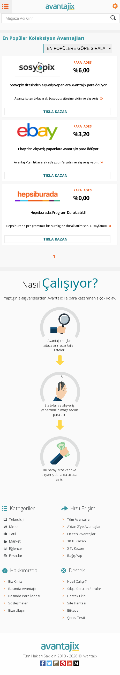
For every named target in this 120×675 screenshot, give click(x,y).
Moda (14, 526)
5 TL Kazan (75, 548)
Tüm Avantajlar (79, 519)
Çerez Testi (76, 617)
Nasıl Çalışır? (77, 581)
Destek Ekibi (76, 596)
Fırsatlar (15, 555)
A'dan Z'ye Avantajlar (84, 526)
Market (15, 541)
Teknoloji (16, 519)
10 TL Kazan (76, 541)
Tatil (12, 533)
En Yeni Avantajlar (81, 533)
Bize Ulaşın (16, 610)
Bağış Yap (74, 555)
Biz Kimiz (15, 581)
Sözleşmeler (18, 603)
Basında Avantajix (22, 588)
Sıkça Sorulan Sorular (84, 588)
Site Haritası (76, 603)
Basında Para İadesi (24, 596)
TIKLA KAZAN (55, 111)
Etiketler (73, 610)
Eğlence (15, 548)
